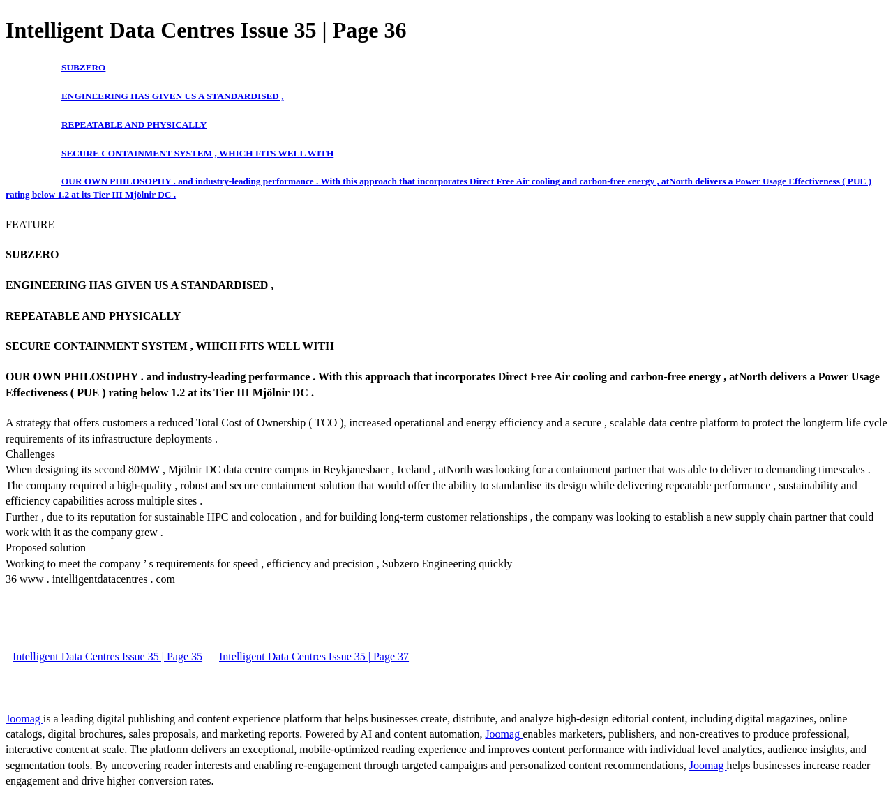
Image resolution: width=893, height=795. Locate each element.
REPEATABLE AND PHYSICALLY (134, 124)
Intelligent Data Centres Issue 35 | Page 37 (314, 656)
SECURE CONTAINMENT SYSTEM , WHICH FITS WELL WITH (197, 153)
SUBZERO (83, 67)
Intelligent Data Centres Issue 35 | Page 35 (107, 656)
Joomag (24, 719)
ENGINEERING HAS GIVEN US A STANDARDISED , (172, 96)
